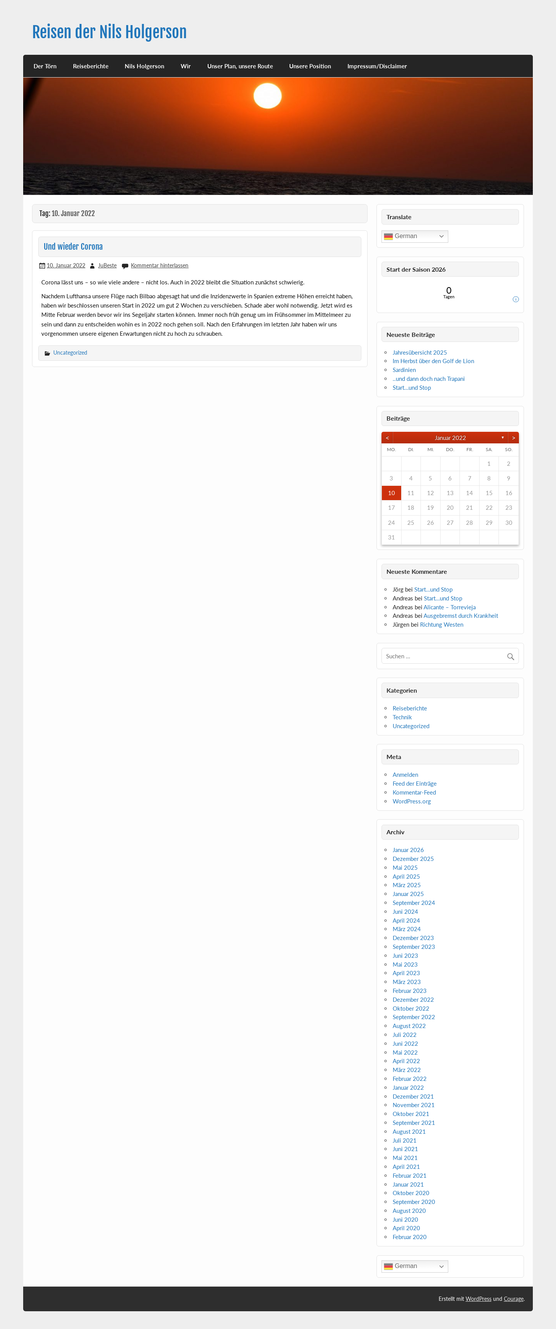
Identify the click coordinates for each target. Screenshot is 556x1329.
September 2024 (414, 902)
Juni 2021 (405, 1148)
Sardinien (404, 369)
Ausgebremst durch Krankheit (461, 615)
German (400, 236)
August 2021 (409, 1131)
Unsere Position (310, 66)
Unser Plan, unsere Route (240, 66)
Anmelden (405, 774)
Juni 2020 (405, 1219)
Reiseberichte (90, 66)
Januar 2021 (408, 1184)
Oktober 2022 (411, 1008)
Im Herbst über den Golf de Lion (433, 360)
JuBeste (107, 265)
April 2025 (406, 876)
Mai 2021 (405, 1157)
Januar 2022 (450, 437)
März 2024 (407, 928)
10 (391, 492)
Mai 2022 (405, 1052)
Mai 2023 (405, 964)
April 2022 (406, 1060)
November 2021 (414, 1104)
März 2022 (407, 1069)
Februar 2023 (410, 990)
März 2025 (407, 884)
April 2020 (406, 1227)
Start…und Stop (412, 387)
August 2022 (409, 1025)
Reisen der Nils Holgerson (109, 32)
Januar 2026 (408, 849)
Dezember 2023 (413, 937)
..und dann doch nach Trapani (429, 378)
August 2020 (409, 1210)
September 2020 (414, 1201)
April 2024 (406, 920)
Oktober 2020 (411, 1192)
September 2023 (414, 946)
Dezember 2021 (413, 1096)
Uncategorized (70, 352)
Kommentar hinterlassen (159, 265)
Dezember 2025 (413, 858)
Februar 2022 (410, 1078)
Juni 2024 (405, 911)
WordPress (479, 1298)
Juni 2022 (405, 1043)
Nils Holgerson (144, 66)
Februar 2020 (410, 1236)
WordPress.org (412, 801)
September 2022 (414, 1016)
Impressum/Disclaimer (377, 66)
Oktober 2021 (411, 1113)
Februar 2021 (410, 1175)
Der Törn (45, 66)
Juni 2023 (405, 955)
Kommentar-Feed (414, 792)
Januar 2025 (408, 893)
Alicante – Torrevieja (450, 607)
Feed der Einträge (415, 783)
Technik (402, 717)
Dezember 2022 (413, 999)
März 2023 (407, 981)
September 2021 (414, 1122)
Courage (514, 1298)
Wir (186, 66)
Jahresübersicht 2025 (420, 352)
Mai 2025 (405, 867)
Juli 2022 (405, 1034)
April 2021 (406, 1166)
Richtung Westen (441, 624)
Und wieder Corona (73, 247)
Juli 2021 (405, 1140)
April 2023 (406, 972)
